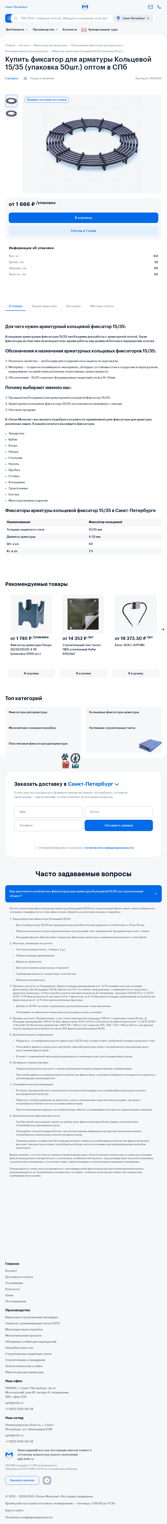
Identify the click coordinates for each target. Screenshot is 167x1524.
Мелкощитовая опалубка (24, 1329)
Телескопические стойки (23, 1366)
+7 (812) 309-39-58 (19, 1409)
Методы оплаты (102, 306)
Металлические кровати (23, 1335)
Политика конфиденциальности (28, 1517)
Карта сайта (14, 1510)
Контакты (70, 29)
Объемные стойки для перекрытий (30, 1341)
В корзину (83, 217)
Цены (9, 1295)
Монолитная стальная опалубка (32, 747)
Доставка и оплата (19, 1277)
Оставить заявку (119, 883)
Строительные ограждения (25, 1360)
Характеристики (44, 306)
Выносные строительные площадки (31, 1317)
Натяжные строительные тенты (112, 747)
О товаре (15, 306)
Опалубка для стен (19, 1347)
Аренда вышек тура (99, 29)
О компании (14, 1283)
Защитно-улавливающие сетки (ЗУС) (32, 1323)
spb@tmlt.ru (14, 1403)
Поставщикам (15, 1301)
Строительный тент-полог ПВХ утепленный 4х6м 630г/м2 (82, 649)
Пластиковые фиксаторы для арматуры (38, 782)
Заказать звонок (22, 1480)
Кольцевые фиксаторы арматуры (114, 712)
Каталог (11, 1270)
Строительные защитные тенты (28, 1354)
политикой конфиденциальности (109, 905)
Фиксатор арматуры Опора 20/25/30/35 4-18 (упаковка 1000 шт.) (31, 649)
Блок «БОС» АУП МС (130, 645)
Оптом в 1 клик (83, 231)
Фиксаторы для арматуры (28, 712)
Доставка (73, 306)
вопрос (11, 78)
